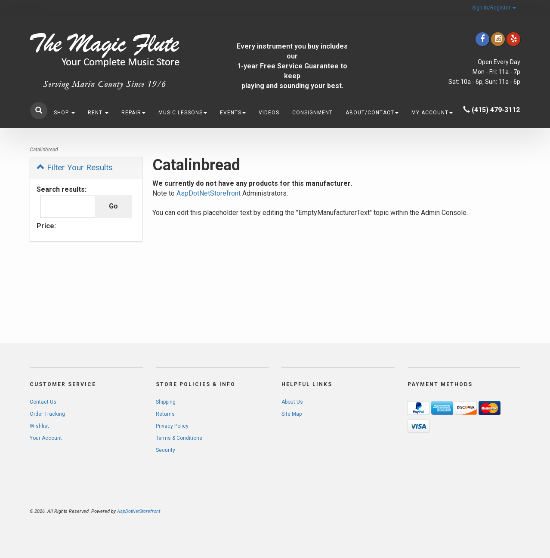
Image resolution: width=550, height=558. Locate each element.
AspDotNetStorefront (208, 193)
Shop (64, 113)
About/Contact (372, 113)
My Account (432, 113)
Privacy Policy (172, 426)
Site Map (291, 414)
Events (233, 113)
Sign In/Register (494, 8)
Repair (133, 113)
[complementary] (487, 510)
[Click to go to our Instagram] (498, 39)
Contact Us (43, 402)
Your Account (46, 438)
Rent (98, 113)
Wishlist (39, 426)
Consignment (312, 113)
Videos (269, 113)
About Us (292, 402)
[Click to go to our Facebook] (482, 39)
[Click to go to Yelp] (513, 39)
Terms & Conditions (179, 438)
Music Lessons (182, 113)
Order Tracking (47, 414)
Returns (165, 414)
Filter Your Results (75, 167)
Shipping (166, 402)
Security (165, 450)
